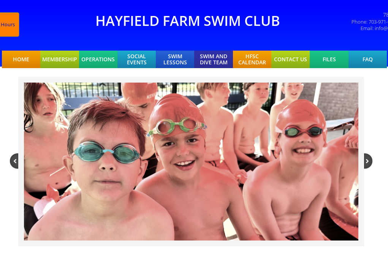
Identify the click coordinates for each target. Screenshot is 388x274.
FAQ (368, 59)
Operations (98, 59)
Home (21, 59)
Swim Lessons (175, 59)
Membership (59, 59)
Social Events (137, 59)
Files (329, 59)
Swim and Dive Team (214, 59)
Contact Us (290, 59)
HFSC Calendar (252, 59)
